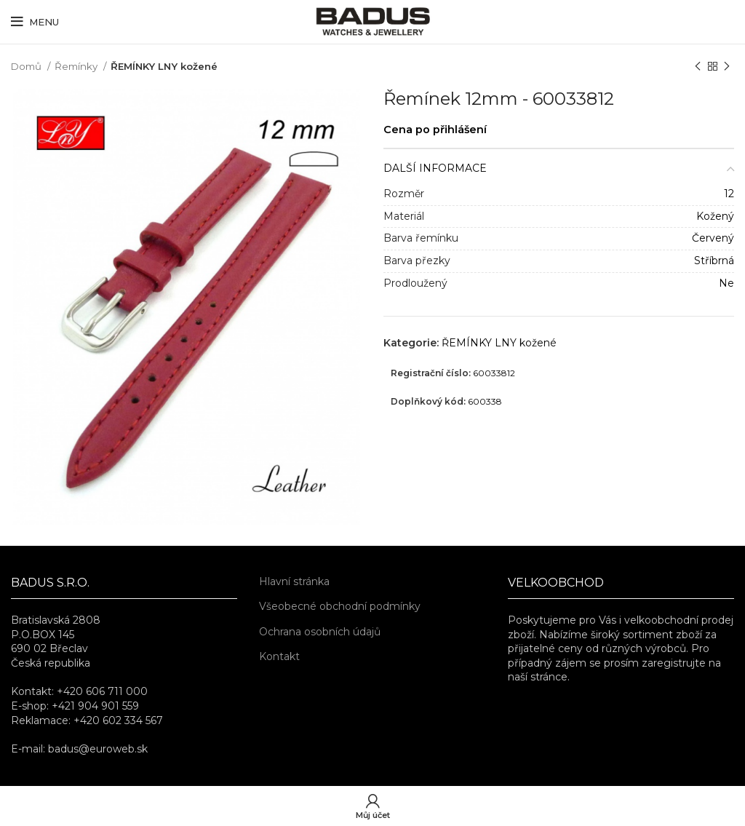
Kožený (715, 216)
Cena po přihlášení (435, 129)
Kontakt (279, 656)
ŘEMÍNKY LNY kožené (164, 66)
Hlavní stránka (294, 581)
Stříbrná (714, 260)
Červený (713, 238)
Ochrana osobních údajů (320, 631)
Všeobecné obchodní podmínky (340, 606)
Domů (27, 66)
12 (729, 193)
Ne (726, 283)
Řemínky (77, 66)
